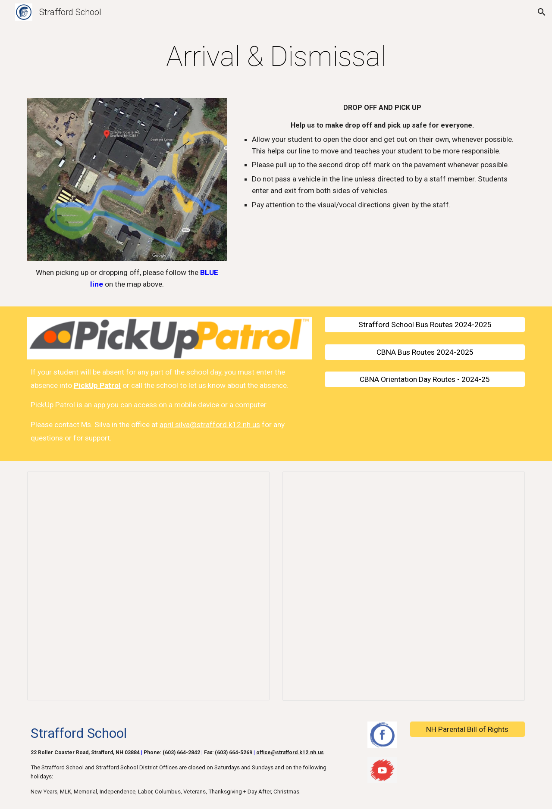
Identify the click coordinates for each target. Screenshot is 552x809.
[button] (541, 12)
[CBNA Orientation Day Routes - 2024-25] (424, 379)
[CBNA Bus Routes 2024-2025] (424, 352)
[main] (276, 57)
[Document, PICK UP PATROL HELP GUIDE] (403, 586)
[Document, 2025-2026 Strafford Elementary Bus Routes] (148, 586)
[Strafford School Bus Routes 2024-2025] (424, 324)
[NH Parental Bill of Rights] (467, 729)
